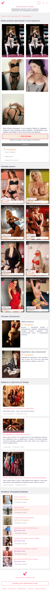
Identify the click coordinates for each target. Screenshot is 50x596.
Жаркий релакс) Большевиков (24, 517)
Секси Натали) (19, 507)
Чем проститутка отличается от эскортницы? (18, 408)
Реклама (30, 588)
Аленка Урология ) (20, 497)
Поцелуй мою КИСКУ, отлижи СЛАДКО (26, 538)
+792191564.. (26, 136)
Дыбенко (6, 201)
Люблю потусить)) (27, 321)
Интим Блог (12, 588)
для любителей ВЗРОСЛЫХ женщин (26, 559)
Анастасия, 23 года (11, 279)
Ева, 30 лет (8, 207)
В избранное (25, 144)
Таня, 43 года (9, 243)
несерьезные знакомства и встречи (25, 548)
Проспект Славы (20, 530)
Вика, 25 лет (34, 207)
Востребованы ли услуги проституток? (16, 434)
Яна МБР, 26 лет (35, 279)
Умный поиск (22, 588)
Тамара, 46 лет (34, 171)
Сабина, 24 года (10, 171)
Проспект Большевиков (22, 499)
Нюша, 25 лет (34, 243)
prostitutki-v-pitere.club (24, 577)
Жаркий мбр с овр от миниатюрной (33, 352)
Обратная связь (40, 588)
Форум (4, 588)
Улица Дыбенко (10, 149)
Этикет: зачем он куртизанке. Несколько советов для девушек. (25, 478)
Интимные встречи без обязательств (26, 528)
